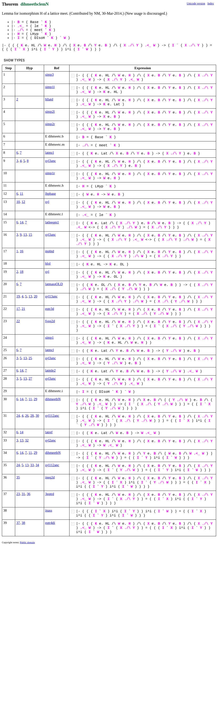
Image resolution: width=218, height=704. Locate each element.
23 (18, 494)
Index (211, 3)
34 (37, 465)
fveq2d (50, 321)
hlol (48, 263)
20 (35, 296)
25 (30, 358)
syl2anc (50, 440)
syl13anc (51, 296)
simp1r (50, 173)
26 (27, 415)
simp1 (49, 337)
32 (27, 440)
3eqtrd (49, 494)
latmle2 (50, 370)
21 (23, 309)
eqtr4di (50, 523)
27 (30, 378)
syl (47, 202)
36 (28, 494)
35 (18, 477)
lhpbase (50, 193)
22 (18, 321)
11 (21, 193)
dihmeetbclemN (35, 4)
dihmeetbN (53, 399)
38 (23, 523)
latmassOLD (54, 284)
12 (23, 202)
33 (32, 465)
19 (18, 296)
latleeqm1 (52, 222)
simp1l (50, 87)
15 (30, 234)
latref (49, 432)
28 (32, 415)
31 (23, 494)
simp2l (50, 111)
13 (25, 234)
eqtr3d (49, 309)
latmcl (49, 152)
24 (18, 415)
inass (48, 510)
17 (18, 309)
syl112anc (52, 415)
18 (21, 271)
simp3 (49, 74)
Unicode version (196, 3)
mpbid (49, 251)
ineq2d (50, 477)
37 (18, 523)
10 (18, 202)
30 (37, 415)
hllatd (49, 99)
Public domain (27, 542)
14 (21, 222)
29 (35, 399)
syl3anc (50, 161)
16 (21, 251)
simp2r (50, 124)
